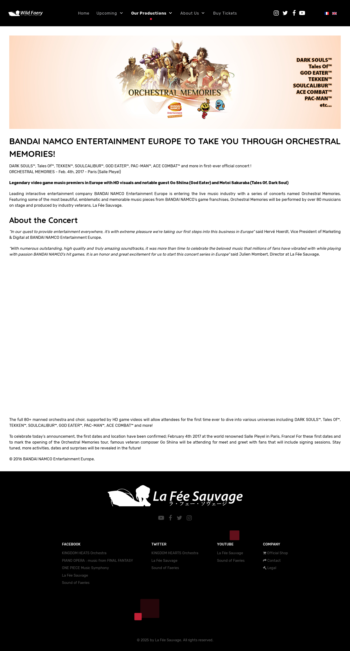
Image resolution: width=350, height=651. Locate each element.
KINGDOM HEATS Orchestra (84, 553)
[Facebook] (171, 518)
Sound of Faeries (75, 583)
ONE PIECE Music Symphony (85, 568)
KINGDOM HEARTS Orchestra (174, 553)
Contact (274, 561)
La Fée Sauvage (75, 575)
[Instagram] (189, 518)
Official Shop (277, 553)
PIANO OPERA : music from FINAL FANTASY (97, 561)
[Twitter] (180, 518)
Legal (271, 568)
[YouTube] (162, 518)
